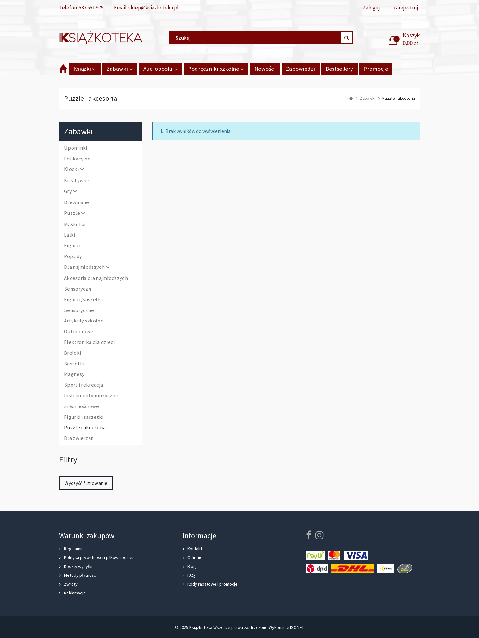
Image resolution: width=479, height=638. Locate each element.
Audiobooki (157, 68)
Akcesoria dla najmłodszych (96, 278)
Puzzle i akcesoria (85, 427)
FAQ (191, 575)
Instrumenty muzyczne (91, 396)
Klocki (74, 169)
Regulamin (74, 548)
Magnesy (74, 374)
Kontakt (194, 548)
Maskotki (74, 224)
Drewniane (76, 202)
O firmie (194, 557)
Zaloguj (371, 7)
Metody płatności (80, 575)
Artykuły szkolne (83, 321)
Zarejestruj (405, 7)
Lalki (69, 235)
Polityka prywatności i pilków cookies (99, 557)
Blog (191, 566)
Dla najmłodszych (87, 267)
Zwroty (71, 584)
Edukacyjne (77, 159)
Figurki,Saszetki (83, 300)
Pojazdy (73, 256)
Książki (82, 68)
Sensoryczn (77, 289)
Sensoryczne (79, 310)
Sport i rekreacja (83, 385)
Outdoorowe (78, 331)
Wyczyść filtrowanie (86, 483)
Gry (71, 192)
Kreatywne (77, 181)
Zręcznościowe (81, 406)
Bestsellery (339, 68)
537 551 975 (91, 7)
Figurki (72, 246)
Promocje (376, 68)
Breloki (72, 353)
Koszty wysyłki (78, 566)
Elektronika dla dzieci (89, 342)
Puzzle (75, 213)
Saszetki (74, 364)
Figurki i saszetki (83, 417)
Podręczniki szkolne (213, 68)
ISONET (297, 627)
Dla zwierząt (78, 438)
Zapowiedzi (300, 68)
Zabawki (117, 68)
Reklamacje (75, 593)
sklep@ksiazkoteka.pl (153, 7)
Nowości (265, 68)
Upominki (75, 148)
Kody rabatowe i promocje (212, 584)
